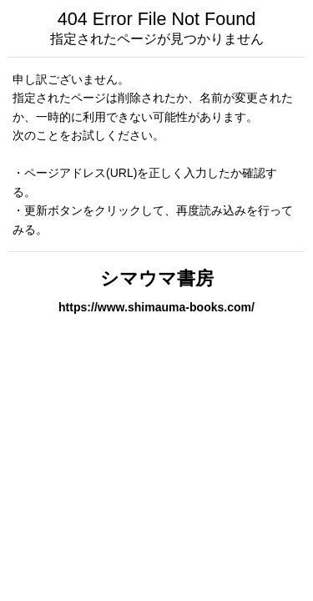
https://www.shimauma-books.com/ (156, 307)
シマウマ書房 (157, 278)
